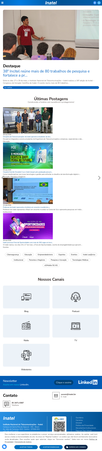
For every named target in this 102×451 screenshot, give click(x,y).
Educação (28, 254)
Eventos (74, 254)
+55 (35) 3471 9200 (11, 431)
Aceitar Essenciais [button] (51, 447)
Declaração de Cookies (23, 442)
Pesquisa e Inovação (59, 260)
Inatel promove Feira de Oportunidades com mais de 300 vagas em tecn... (28, 242)
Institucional (18, 260)
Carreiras (79, 420)
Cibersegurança (13, 254)
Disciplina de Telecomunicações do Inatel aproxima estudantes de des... (27, 137)
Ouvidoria (79, 418)
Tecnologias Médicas (80, 260)
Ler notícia (8, 87)
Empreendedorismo (45, 254)
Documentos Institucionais (86, 428)
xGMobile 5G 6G (51, 265)
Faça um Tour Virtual (84, 430)
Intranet (79, 423)
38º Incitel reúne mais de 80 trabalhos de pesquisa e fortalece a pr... (46, 73)
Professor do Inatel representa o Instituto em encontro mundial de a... (26, 207)
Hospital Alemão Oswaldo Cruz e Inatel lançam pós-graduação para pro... (27, 172)
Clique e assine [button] (63, 382)
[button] (76, 447)
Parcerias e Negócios (37, 260)
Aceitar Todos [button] (26, 447)
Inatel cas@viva (89, 254)
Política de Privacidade (84, 425)
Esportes (62, 254)
